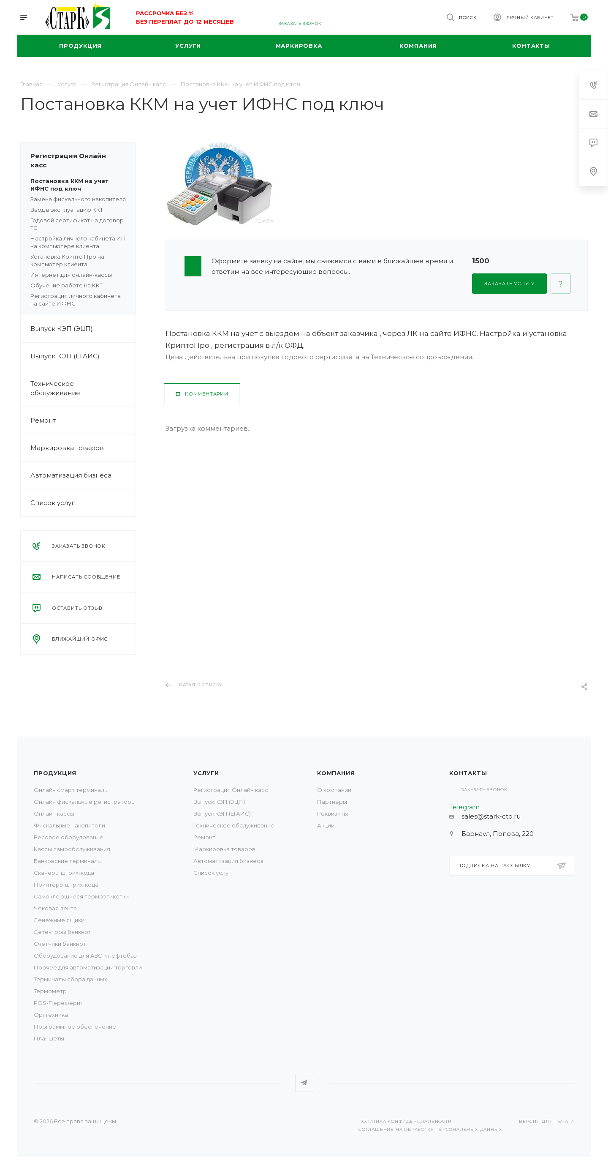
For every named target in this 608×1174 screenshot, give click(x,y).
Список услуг (83, 502)
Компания (336, 773)
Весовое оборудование (68, 837)
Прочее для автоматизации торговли (88, 967)
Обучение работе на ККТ (66, 285)
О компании (334, 789)
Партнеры (332, 801)
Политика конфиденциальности (405, 1121)
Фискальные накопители (69, 825)
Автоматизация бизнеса (83, 475)
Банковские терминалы (68, 860)
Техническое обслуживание (83, 388)
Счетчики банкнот (60, 943)
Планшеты (49, 1038)
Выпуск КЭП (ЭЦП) (83, 328)
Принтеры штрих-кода (66, 884)
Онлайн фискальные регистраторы (85, 801)
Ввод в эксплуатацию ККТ (66, 209)
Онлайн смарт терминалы (71, 789)
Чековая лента (55, 908)
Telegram (304, 1083)
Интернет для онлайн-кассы (71, 274)
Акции (325, 825)
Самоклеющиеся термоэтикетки (81, 896)
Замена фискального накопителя (78, 199)
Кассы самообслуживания (72, 849)
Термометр (50, 991)
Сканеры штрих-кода (64, 872)
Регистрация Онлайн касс (83, 160)
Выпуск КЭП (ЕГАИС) (65, 356)
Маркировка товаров (83, 447)
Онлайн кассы (54, 813)
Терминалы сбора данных (70, 979)
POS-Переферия (59, 1002)
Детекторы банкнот (62, 931)
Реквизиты (332, 813)
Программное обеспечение (75, 1026)
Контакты (468, 773)
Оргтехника (51, 1014)
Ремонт (83, 420)
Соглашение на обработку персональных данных (430, 1129)
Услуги (206, 773)
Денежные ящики (59, 920)
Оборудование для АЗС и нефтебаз (85, 955)
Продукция (55, 773)
